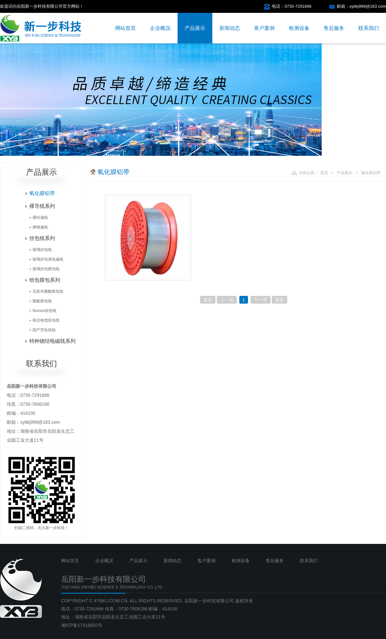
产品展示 (195, 28)
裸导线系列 (42, 206)
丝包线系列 (42, 238)
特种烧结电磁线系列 (52, 341)
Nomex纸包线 (44, 310)
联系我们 (368, 28)
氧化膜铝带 (42, 193)
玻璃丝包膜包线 (46, 269)
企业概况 (160, 28)
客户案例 (264, 28)
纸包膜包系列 (44, 280)
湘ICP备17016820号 (81, 625)
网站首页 (125, 28)
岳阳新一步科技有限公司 (209, 600)
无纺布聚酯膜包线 (47, 291)
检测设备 (299, 28)
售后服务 (334, 28)
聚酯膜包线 (42, 301)
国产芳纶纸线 (44, 330)
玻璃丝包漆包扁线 (47, 259)
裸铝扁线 (40, 217)
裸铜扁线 (40, 227)
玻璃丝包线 (42, 249)
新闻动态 (229, 28)
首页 (324, 173)
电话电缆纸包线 (46, 320)
